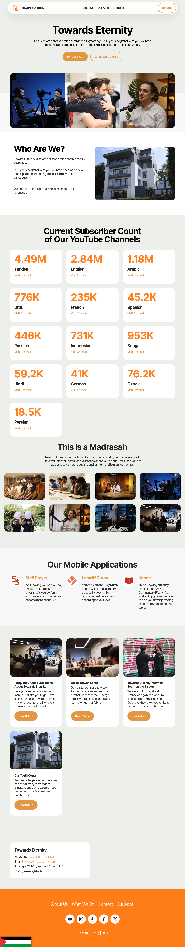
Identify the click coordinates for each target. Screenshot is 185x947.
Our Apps (103, 8)
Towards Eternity (32, 7)
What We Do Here (106, 56)
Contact (119, 8)
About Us (88, 8)
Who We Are (75, 56)
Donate (167, 8)
